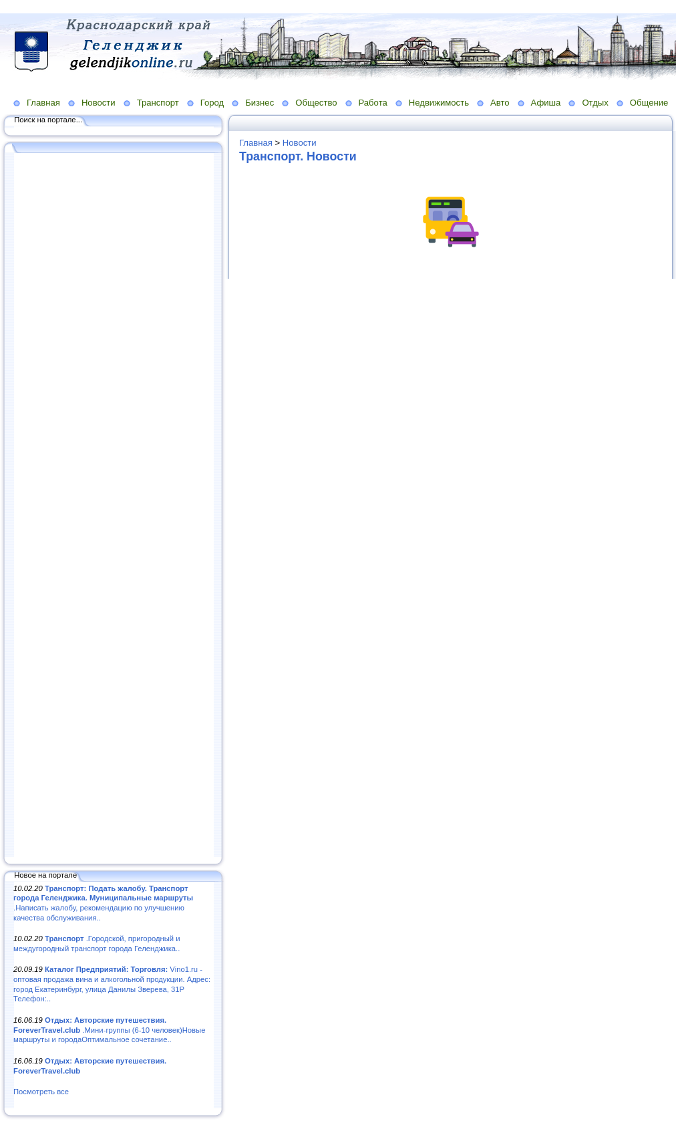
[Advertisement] (113, 506)
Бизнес (259, 103)
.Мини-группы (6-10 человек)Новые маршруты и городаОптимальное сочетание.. (109, 1029)
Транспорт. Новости (298, 156)
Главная (43, 103)
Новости (98, 103)
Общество (316, 103)
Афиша (546, 103)
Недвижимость (439, 103)
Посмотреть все (41, 1092)
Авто (500, 103)
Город (212, 103)
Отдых (595, 103)
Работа (373, 103)
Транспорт (158, 103)
